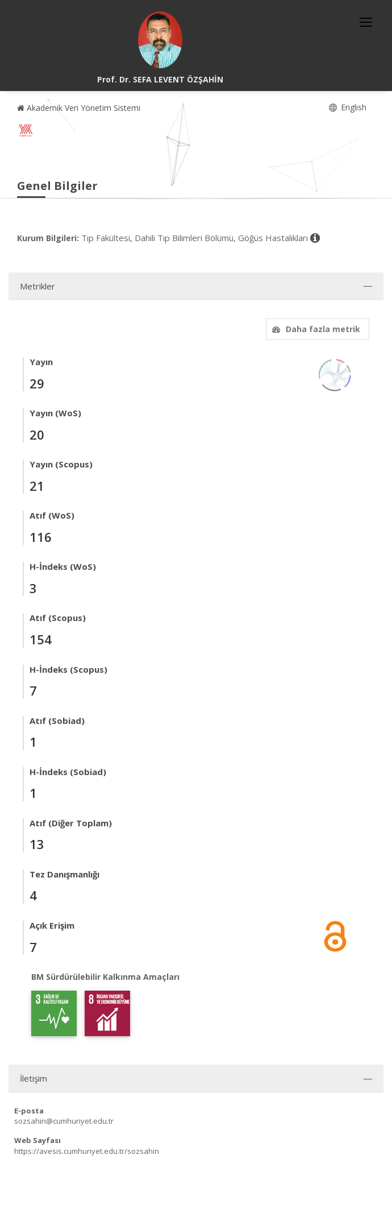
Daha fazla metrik (314, 329)
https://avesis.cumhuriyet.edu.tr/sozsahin (86, 1151)
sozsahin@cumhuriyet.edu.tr (64, 1121)
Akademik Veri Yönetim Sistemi (78, 107)
